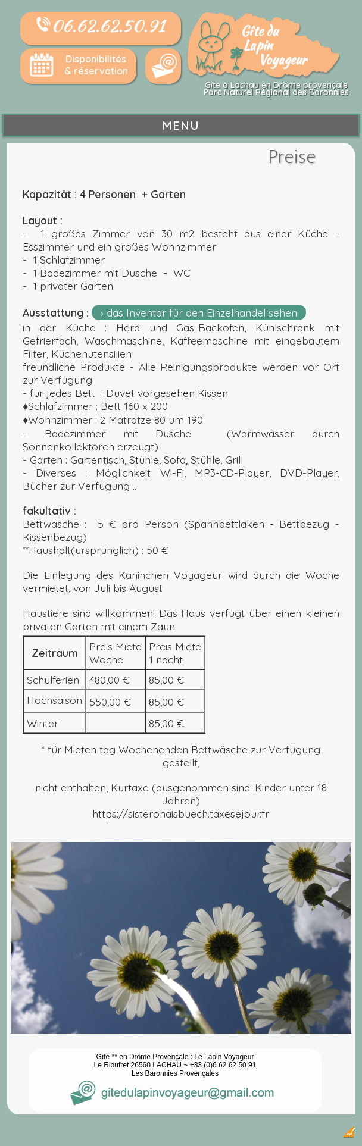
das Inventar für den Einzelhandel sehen (202, 312)
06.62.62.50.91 (100, 25)
